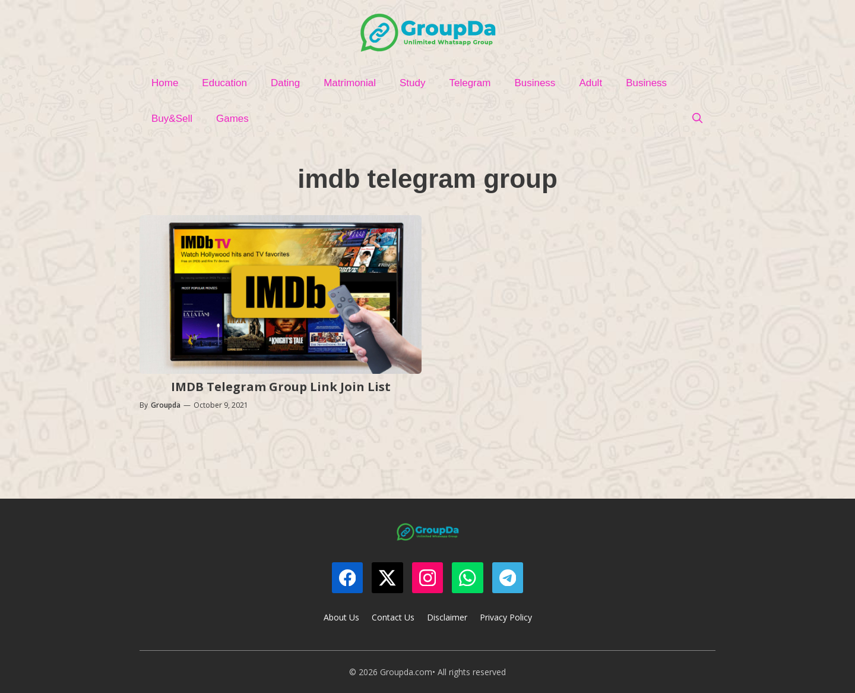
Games (232, 118)
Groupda (165, 405)
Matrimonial (350, 83)
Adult (590, 83)
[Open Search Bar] (697, 119)
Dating (285, 83)
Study (412, 83)
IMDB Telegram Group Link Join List (281, 387)
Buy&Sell (171, 118)
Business (534, 83)
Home (164, 83)
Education (224, 83)
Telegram (469, 83)
